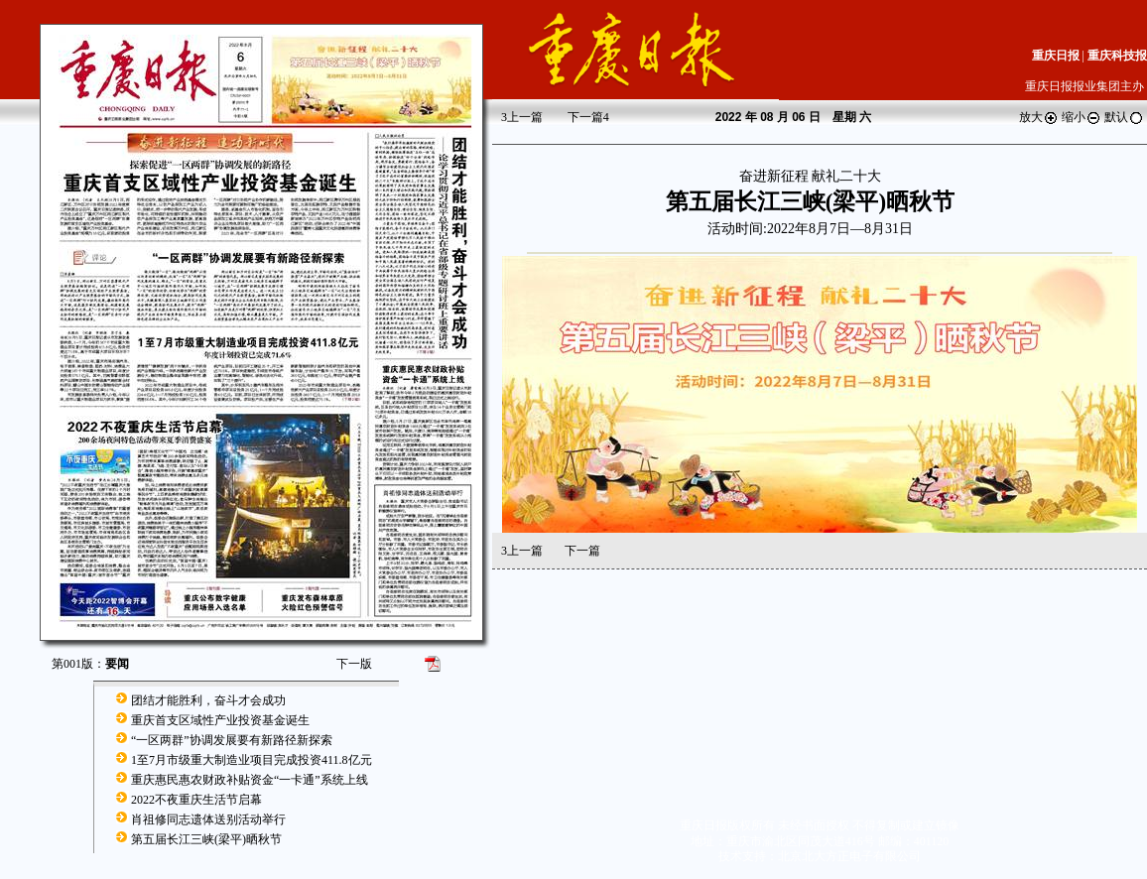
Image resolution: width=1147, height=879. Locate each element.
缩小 (1081, 117)
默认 (1124, 117)
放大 (1039, 117)
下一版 (354, 664)
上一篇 (522, 117)
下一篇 (588, 117)
